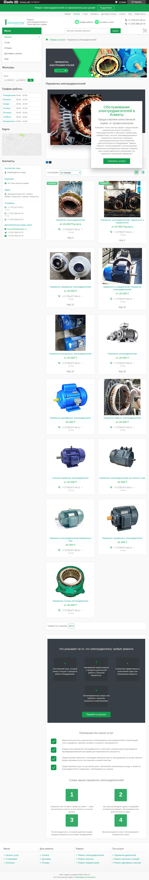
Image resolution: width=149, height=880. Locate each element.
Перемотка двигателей (125, 855)
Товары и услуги (57, 40)
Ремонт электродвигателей (91, 855)
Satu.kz (87, 875)
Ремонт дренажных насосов (127, 863)
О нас (85, 14)
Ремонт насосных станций (126, 859)
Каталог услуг (12, 855)
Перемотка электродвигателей (70, 220)
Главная (67, 14)
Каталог (77, 14)
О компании (11, 859)
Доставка (46, 859)
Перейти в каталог (96, 714)
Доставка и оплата (109, 14)
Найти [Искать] (115, 31)
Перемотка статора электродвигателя (70, 601)
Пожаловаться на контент (85, 877)
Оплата (45, 855)
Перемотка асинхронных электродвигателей (70, 354)
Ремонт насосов (85, 859)
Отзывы (8, 48)
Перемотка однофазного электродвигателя (70, 418)
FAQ (130, 14)
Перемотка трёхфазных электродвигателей (70, 287)
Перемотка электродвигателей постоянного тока (122, 478)
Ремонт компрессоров (88, 863)
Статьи (122, 14)
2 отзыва (122, 2)
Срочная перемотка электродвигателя (70, 478)
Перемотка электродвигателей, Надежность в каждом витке (122, 221)
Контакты (94, 14)
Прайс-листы (140, 14)
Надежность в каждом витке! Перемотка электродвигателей (122, 288)
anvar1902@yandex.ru (16, 229)
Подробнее (106, 8)
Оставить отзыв (106, 22)
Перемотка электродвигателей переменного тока (70, 539)
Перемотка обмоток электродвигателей (122, 418)
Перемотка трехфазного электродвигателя (122, 538)
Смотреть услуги (117, 161)
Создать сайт (25, 2)
